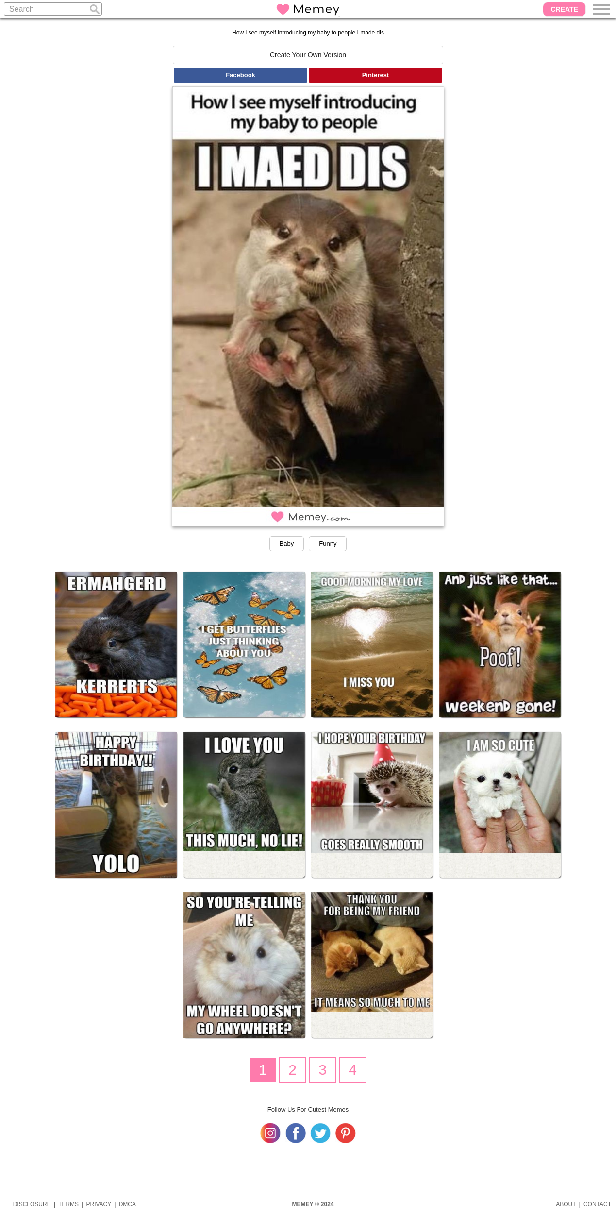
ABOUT (566, 1204)
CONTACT (597, 1204)
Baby (287, 543)
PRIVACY (98, 1204)
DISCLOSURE (32, 1204)
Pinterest (375, 75)
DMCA (127, 1204)
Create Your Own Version (308, 55)
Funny (327, 543)
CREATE (564, 9)
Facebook (240, 75)
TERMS (68, 1204)
